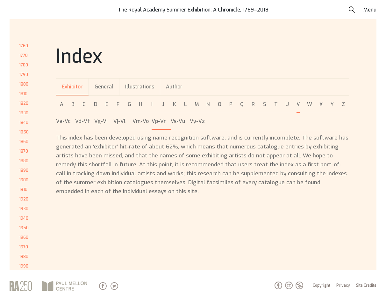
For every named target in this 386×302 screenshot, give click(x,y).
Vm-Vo (140, 121)
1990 (23, 266)
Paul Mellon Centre (65, 286)
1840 (23, 122)
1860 (23, 141)
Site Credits (366, 285)
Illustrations (139, 86)
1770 (23, 55)
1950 (24, 227)
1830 (23, 113)
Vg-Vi (101, 121)
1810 (23, 93)
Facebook (103, 286)
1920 (23, 199)
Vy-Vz (197, 121)
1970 (23, 247)
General (104, 86)
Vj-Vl (119, 121)
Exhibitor (72, 86)
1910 (23, 189)
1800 (23, 84)
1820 (23, 103)
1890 (23, 170)
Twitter (114, 286)
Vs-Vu (178, 121)
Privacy (343, 285)
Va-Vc (63, 121)
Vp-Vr (159, 121)
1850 (24, 132)
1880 (23, 160)
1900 (23, 180)
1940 (23, 218)
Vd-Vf (82, 121)
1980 (23, 256)
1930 (23, 208)
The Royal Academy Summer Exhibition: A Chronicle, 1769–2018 (193, 9)
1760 (23, 46)
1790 (23, 74)
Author (174, 86)
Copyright (321, 285)
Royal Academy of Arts (21, 286)
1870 (23, 151)
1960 (23, 237)
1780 (23, 65)
